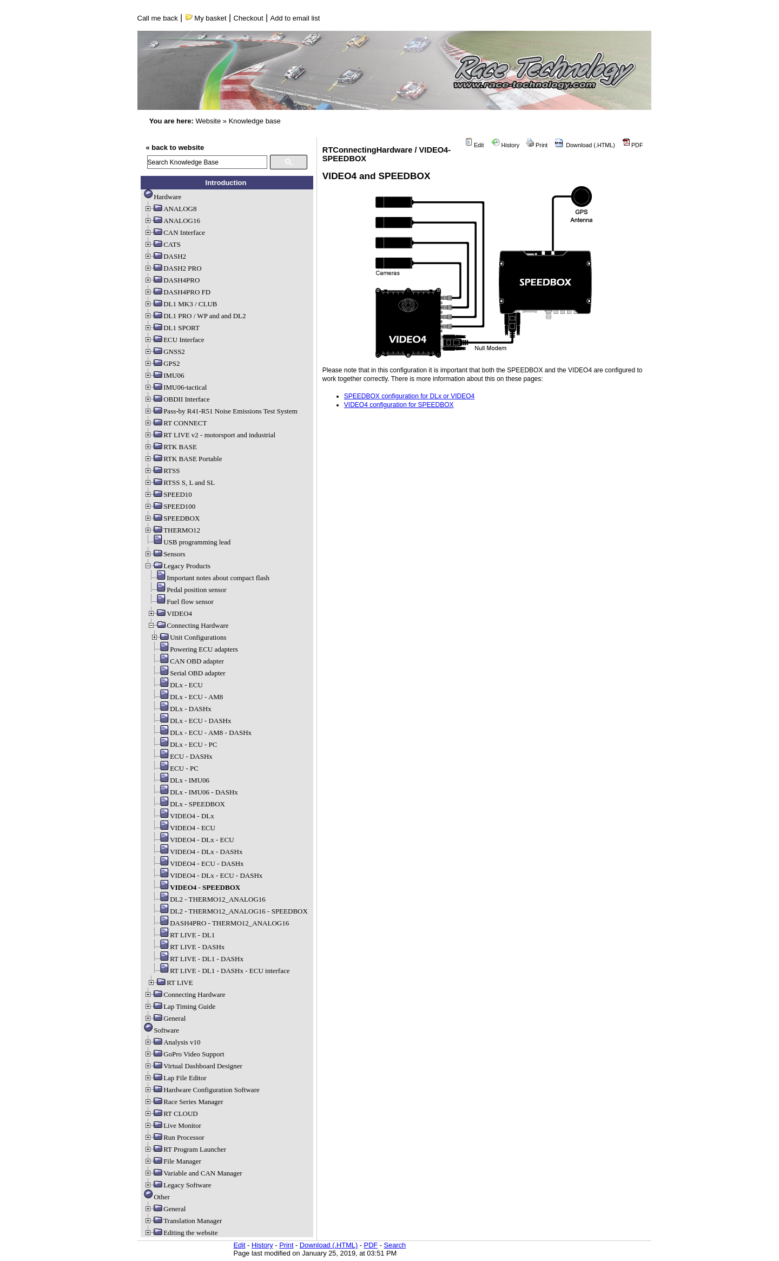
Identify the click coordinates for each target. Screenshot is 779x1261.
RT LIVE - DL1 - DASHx (196, 959)
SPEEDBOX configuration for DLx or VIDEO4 (409, 396)
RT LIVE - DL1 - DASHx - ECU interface (219, 971)
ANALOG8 (170, 209)
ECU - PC (174, 768)
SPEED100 (169, 506)
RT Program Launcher (185, 1149)
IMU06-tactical (175, 387)
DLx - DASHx (181, 709)
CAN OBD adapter (187, 661)
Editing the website (180, 1233)
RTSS (162, 471)
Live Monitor (172, 1125)
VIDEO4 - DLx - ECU (192, 840)
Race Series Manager (183, 1102)
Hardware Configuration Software (202, 1090)
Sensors (164, 554)
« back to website (175, 147)
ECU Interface (174, 340)
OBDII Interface (177, 399)
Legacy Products (177, 566)
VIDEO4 (169, 613)
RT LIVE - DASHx (187, 947)
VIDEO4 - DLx (182, 816)
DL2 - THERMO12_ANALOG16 (208, 899)
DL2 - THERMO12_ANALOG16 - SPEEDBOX (229, 911)
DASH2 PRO (172, 268)
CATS (162, 244)
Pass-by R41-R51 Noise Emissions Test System (221, 411)
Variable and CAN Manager (193, 1173)
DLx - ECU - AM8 (186, 697)
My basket (206, 18)
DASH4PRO (172, 280)
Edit (474, 145)
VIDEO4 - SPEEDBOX (195, 887)
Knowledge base (255, 121)
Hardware (162, 197)
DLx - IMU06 (179, 780)
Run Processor (174, 1137)
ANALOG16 (172, 220)
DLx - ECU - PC (183, 744)
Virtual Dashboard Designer (193, 1066)
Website (208, 121)
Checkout (248, 18)
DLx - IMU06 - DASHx (194, 792)
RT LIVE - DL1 (182, 935)
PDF (632, 145)
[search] (207, 162)
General (165, 1018)
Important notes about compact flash (208, 578)
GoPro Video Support (184, 1054)
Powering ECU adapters (194, 649)
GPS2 (162, 363)
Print (536, 145)
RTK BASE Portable (183, 459)
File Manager (172, 1161)
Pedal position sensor (187, 590)
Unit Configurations (188, 637)
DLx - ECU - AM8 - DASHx (201, 732)
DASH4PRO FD (177, 292)
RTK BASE (170, 447)
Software (161, 1030)
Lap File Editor (175, 1078)
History (505, 145)
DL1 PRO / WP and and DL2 (195, 316)
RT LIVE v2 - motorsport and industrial (209, 435)
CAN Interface (174, 232)
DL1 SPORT (172, 328)
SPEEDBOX (172, 518)
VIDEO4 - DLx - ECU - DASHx (206, 875)
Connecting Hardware (187, 625)
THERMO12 (172, 530)
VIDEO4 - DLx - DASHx (196, 852)
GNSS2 (164, 351)
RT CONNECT (175, 423)
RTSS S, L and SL (179, 482)
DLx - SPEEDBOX (187, 804)
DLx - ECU (176, 685)
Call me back (157, 18)
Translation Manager (183, 1221)
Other (157, 1197)
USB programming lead (187, 542)
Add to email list (295, 18)
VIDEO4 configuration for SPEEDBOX (399, 405)
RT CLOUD (171, 1113)
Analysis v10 (172, 1042)
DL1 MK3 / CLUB (180, 304)
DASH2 (165, 256)
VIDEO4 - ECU (182, 828)
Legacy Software (177, 1185)
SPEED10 (168, 494)
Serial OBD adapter (188, 673)
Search (395, 1245)
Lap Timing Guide (179, 1006)
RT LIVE (170, 982)
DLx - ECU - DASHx (190, 721)
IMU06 (164, 375)
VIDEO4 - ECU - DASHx (197, 863)
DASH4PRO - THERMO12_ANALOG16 (219, 923)
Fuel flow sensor (180, 601)
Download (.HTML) (584, 145)
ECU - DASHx (181, 756)
